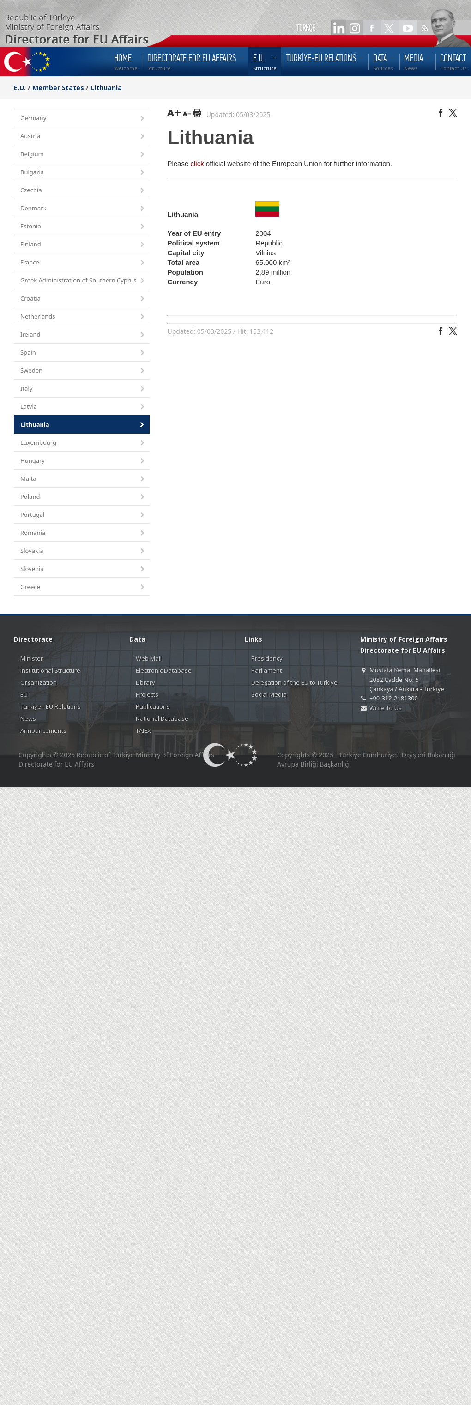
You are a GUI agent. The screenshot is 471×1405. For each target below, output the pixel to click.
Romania (83, 533)
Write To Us (385, 708)
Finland (83, 245)
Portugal (83, 515)
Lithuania (106, 87)
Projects (147, 694)
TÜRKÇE (305, 27)
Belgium (83, 155)
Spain (83, 353)
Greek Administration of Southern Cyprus (83, 281)
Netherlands (83, 317)
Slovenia (83, 569)
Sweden (83, 371)
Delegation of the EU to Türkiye (294, 682)
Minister (31, 658)
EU (24, 694)
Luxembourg (83, 443)
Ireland (83, 335)
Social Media (269, 694)
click (197, 163)
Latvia (83, 407)
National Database (162, 718)
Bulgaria (83, 173)
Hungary (83, 461)
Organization (38, 682)
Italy (83, 389)
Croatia (83, 299)
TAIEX (143, 730)
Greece (83, 587)
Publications (153, 706)
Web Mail (149, 658)
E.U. (20, 87)
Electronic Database (164, 670)
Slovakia (83, 551)
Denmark (83, 209)
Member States (58, 87)
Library (145, 682)
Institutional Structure (50, 670)
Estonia (83, 227)
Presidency (267, 658)
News (28, 718)
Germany (83, 118)
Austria (83, 136)
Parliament (266, 670)
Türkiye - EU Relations (50, 706)
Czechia (83, 191)
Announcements (43, 730)
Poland (83, 497)
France (83, 263)
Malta (83, 479)
